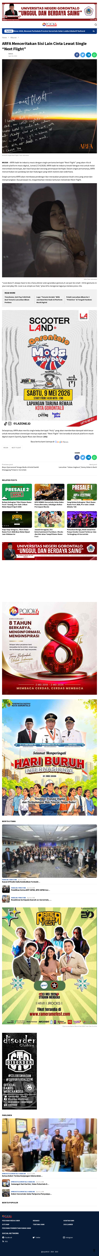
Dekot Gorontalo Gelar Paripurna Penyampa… (31, 1194)
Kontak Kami (69, 1221)
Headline (5, 880)
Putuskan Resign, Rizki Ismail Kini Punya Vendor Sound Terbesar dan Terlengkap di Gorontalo (81, 531)
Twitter (36, 1237)
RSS (5, 1241)
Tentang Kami (38, 1224)
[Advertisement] (49, 580)
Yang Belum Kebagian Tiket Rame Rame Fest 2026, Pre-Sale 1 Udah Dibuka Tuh (81, 504)
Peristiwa (13, 880)
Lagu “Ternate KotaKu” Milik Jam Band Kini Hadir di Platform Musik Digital (49, 300)
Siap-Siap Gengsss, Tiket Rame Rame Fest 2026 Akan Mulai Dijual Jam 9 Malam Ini (16, 531)
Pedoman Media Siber (11, 1221)
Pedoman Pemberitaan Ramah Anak (16, 1228)
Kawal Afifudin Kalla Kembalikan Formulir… (21, 882)
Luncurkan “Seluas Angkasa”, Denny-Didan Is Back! (74, 465)
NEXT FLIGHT (16, 447)
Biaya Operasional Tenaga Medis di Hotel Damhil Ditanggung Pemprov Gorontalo (25, 467)
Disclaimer (68, 1224)
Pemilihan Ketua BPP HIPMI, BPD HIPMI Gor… (30, 890)
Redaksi (36, 1221)
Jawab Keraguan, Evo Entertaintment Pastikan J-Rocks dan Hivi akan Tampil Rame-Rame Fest (49, 533)
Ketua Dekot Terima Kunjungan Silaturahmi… (22, 1176)
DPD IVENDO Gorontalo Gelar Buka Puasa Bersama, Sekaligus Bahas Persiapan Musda (49, 504)
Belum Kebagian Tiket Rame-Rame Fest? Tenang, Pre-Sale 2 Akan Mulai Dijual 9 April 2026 (16, 504)
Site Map (5, 1224)
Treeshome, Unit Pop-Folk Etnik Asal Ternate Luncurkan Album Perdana (17, 300)
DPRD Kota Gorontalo (10, 1174)
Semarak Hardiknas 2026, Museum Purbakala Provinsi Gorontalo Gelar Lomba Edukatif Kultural (50, 31)
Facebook (7, 1237)
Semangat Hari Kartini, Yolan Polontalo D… (30, 1184)
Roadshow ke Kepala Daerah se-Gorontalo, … (31, 900)
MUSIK (5, 447)
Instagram (68, 1237)
